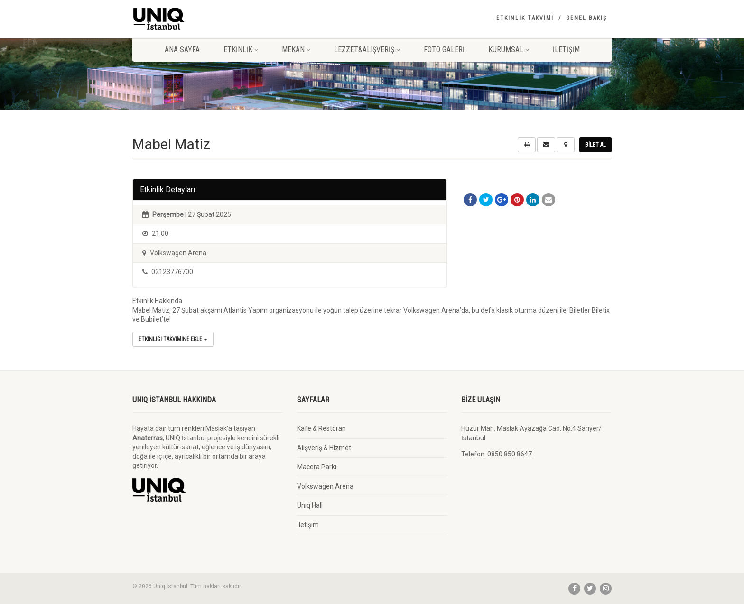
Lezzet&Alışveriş (367, 49)
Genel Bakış (586, 18)
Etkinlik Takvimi (525, 18)
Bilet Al (595, 144)
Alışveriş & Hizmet (324, 448)
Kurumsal (508, 49)
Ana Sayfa (182, 49)
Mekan (296, 49)
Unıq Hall (310, 505)
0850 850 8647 (509, 454)
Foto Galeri (444, 49)
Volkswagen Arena (325, 486)
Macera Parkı (316, 467)
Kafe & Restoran (321, 428)
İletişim (566, 49)
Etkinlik (240, 49)
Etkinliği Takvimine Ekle (173, 339)
